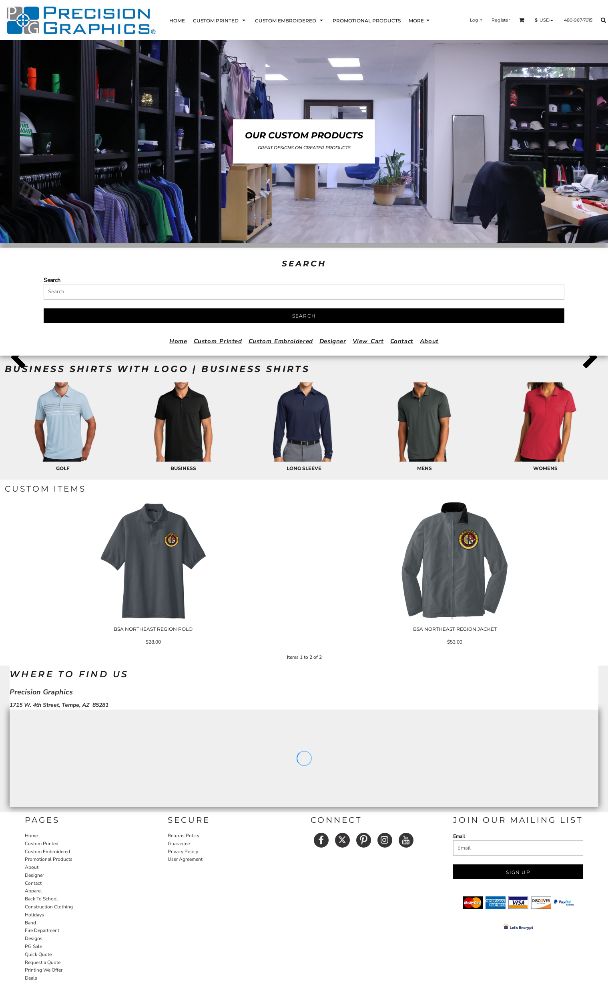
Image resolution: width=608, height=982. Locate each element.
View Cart (368, 341)
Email (459, 836)
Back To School (41, 899)
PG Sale (33, 946)
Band (30, 923)
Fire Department (42, 930)
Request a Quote (42, 962)
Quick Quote (38, 954)
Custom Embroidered (281, 341)
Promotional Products (48, 859)
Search (52, 280)
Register (501, 20)
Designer (332, 341)
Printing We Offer (43, 970)
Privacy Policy (183, 851)
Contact (401, 341)
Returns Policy (183, 835)
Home (178, 341)
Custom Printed (218, 341)
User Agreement (185, 859)
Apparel (33, 891)
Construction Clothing (49, 907)
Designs (33, 938)
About (429, 341)
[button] (220, 20)
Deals (31, 978)
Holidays (34, 915)
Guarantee (179, 843)
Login (476, 20)
